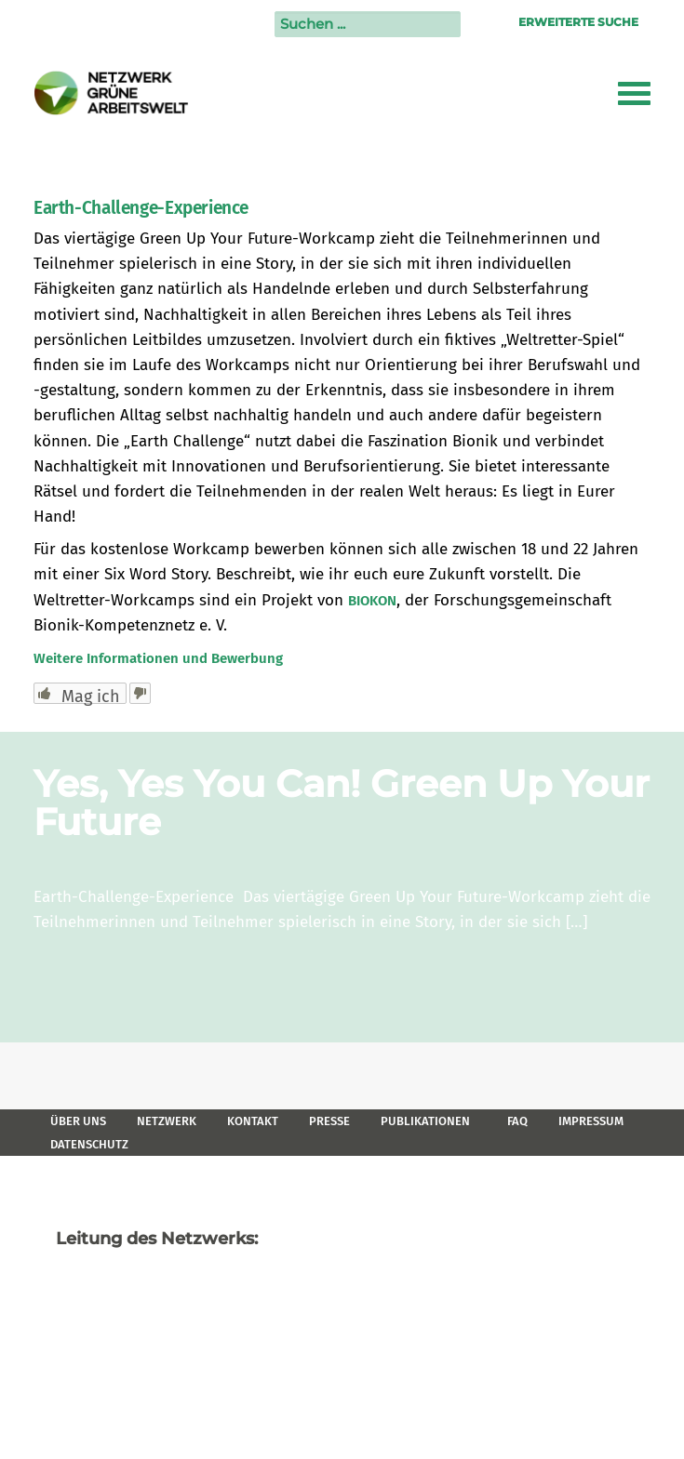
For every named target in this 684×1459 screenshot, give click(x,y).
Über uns (78, 1121)
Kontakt (252, 1121)
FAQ (517, 1121)
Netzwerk (166, 1121)
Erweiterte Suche (578, 22)
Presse (329, 1121)
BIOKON (372, 600)
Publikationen (425, 1121)
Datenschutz (89, 1144)
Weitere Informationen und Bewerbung (158, 658)
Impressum (591, 1121)
